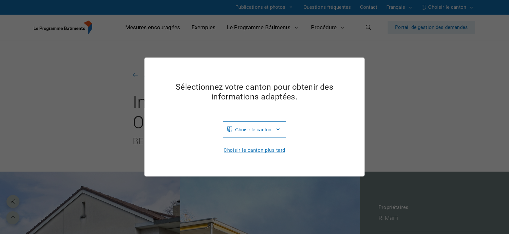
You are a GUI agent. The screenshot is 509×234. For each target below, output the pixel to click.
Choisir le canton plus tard (254, 150)
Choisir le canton (253, 129)
